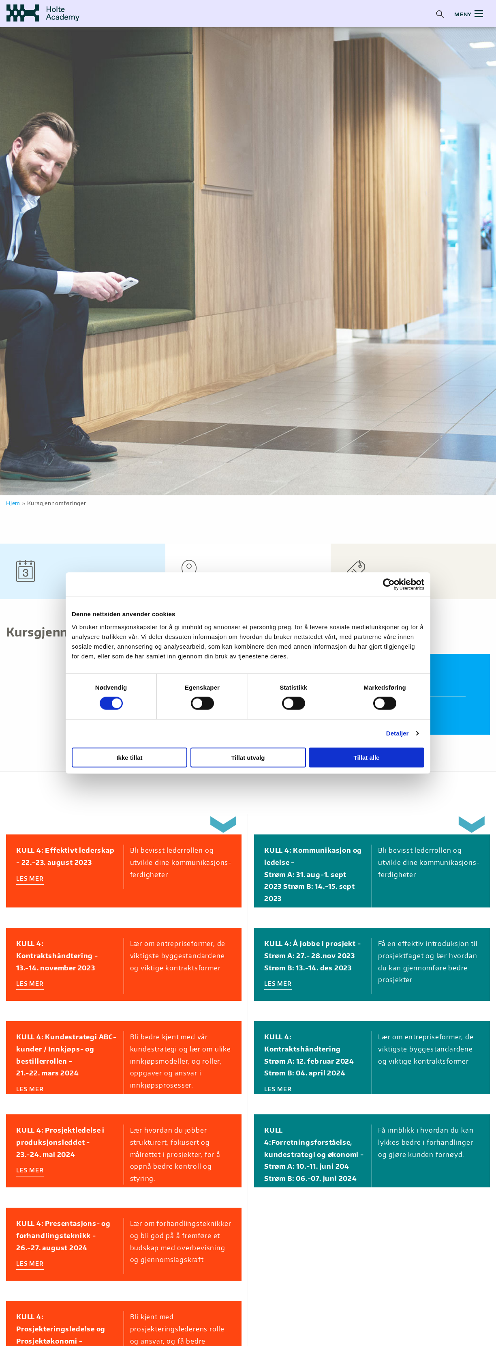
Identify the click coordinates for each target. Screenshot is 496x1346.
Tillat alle (367, 757)
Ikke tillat (129, 757)
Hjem (13, 503)
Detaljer (397, 733)
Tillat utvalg (248, 757)
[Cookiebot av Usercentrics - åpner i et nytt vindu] (388, 584)
